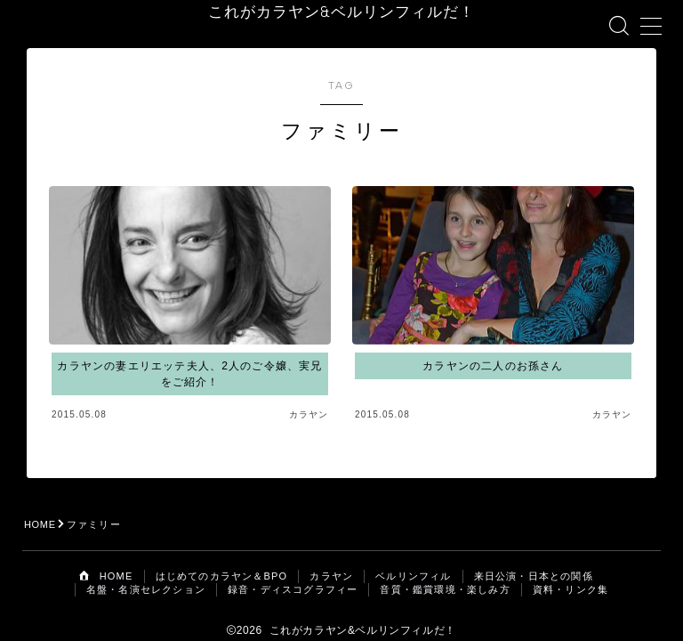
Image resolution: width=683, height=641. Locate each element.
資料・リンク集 (570, 572)
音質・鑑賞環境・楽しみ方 (445, 572)
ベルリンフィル (413, 559)
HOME (41, 507)
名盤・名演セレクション (145, 572)
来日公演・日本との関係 (533, 559)
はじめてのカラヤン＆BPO (222, 559)
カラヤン (331, 559)
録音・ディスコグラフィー (293, 572)
